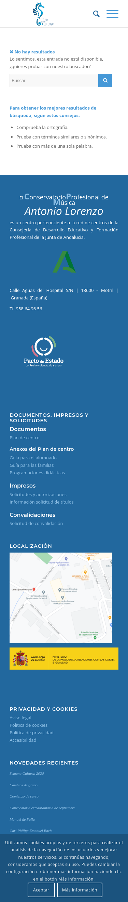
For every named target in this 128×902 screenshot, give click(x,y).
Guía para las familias (32, 465)
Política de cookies (28, 725)
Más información (79, 890)
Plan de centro (25, 437)
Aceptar (41, 890)
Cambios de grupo (24, 785)
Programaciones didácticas (37, 473)
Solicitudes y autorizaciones (38, 494)
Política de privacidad (31, 732)
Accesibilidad (23, 740)
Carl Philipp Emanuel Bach (31, 831)
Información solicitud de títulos (42, 502)
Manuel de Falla (22, 819)
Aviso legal (20, 718)
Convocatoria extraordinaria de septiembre (42, 808)
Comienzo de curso (24, 796)
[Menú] (109, 13)
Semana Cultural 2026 (27, 773)
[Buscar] (93, 13)
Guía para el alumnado (33, 458)
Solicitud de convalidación (36, 523)
